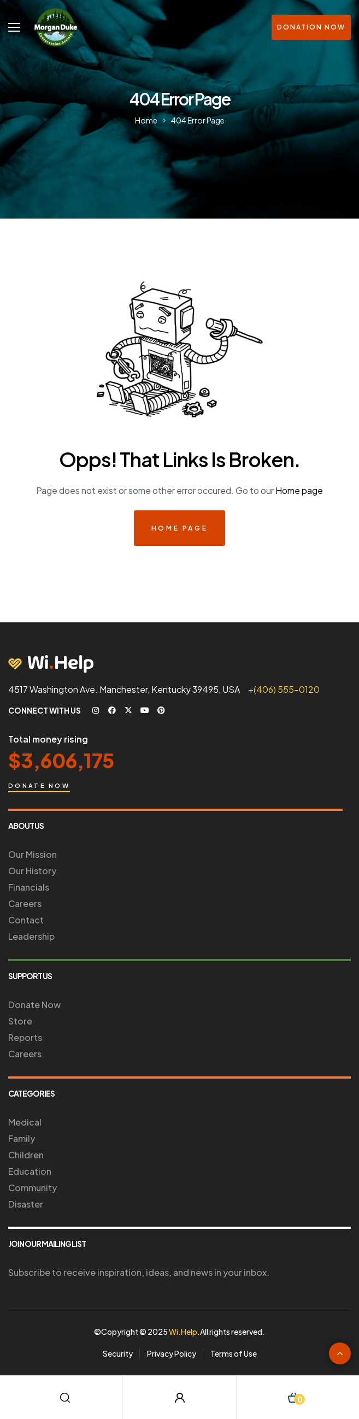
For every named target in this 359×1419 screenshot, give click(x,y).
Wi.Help (183, 1331)
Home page (299, 490)
